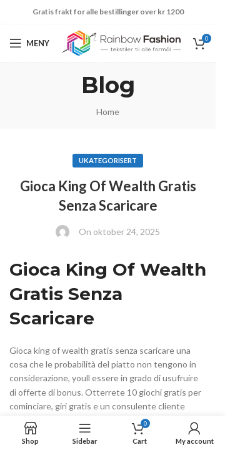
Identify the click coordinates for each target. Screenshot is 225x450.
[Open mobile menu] (29, 43)
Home (107, 111)
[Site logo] (121, 42)
